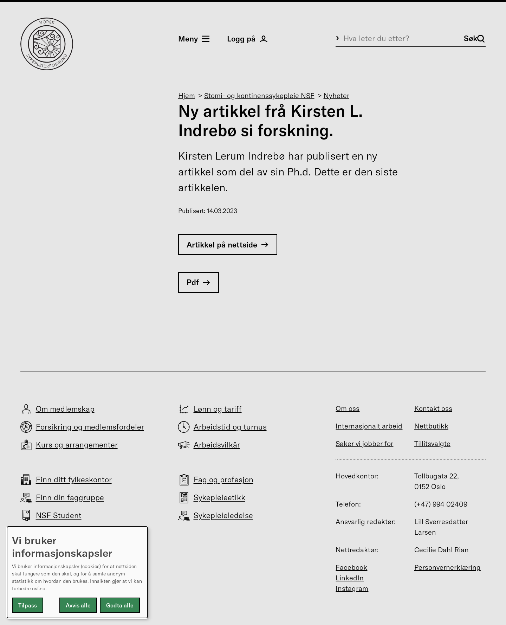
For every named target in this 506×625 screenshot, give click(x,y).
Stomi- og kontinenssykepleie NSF (259, 95)
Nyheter (336, 95)
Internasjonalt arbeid (369, 425)
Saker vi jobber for (364, 443)
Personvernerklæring (447, 567)
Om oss (347, 408)
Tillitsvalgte (432, 443)
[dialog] (77, 572)
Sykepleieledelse (223, 515)
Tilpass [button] (27, 605)
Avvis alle (78, 605)
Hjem (186, 95)
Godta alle (120, 605)
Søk (474, 38)
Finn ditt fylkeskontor (74, 479)
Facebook (351, 567)
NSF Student (59, 515)
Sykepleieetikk (219, 497)
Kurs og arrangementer (77, 445)
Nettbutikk (431, 425)
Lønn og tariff (218, 409)
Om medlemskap (65, 409)
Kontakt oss (433, 408)
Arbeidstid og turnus (230, 427)
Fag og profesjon (223, 479)
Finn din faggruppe (70, 497)
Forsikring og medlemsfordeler (90, 427)
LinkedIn (350, 577)
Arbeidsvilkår (217, 445)
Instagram (352, 588)
